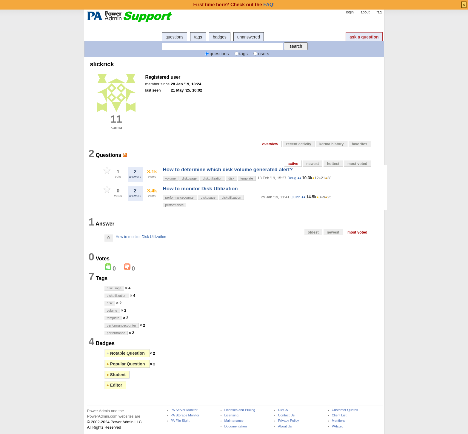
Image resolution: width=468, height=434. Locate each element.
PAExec (338, 426)
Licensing (231, 415)
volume (170, 178)
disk (231, 178)
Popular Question (126, 364)
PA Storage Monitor (185, 415)
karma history (331, 144)
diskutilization (212, 178)
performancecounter (180, 197)
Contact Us (286, 415)
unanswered (248, 37)
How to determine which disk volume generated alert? (228, 169)
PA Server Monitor (184, 410)
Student (116, 374)
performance (174, 205)
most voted (357, 164)
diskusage (189, 178)
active (293, 164)
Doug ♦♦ (294, 178)
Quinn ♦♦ (297, 197)
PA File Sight (180, 420)
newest (312, 164)
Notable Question (126, 353)
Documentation (235, 426)
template (246, 178)
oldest (313, 232)
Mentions (339, 420)
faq (379, 12)
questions (175, 37)
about (365, 12)
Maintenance (234, 420)
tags (198, 37)
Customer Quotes (345, 410)
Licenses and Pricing (239, 410)
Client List (339, 415)
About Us (285, 426)
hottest (333, 164)
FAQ (268, 4)
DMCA (283, 410)
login (349, 12)
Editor (114, 385)
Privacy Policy (288, 420)
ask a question (364, 37)
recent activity (298, 144)
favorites (359, 144)
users (263, 53)
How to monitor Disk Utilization (200, 188)
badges (220, 37)
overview (270, 144)
